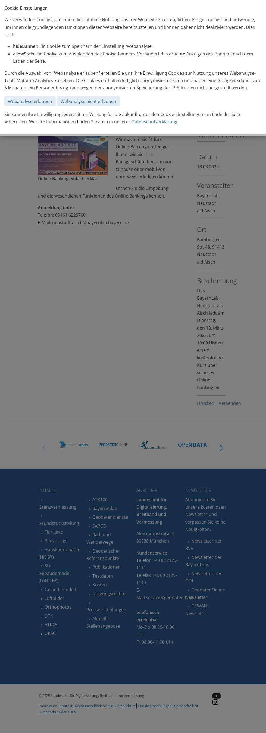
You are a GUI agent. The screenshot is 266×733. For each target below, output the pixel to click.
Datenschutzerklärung (154, 122)
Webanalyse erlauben (30, 101)
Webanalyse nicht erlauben (88, 101)
